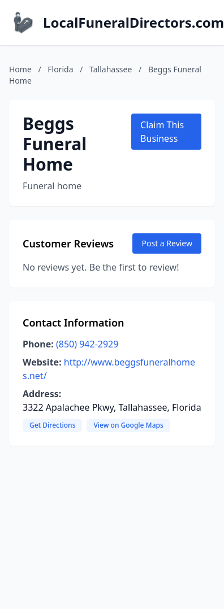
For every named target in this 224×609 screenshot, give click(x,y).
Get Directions (52, 425)
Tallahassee (110, 69)
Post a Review (166, 243)
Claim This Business (162, 132)
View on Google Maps (128, 425)
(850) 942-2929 (87, 344)
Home (20, 69)
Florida (60, 69)
